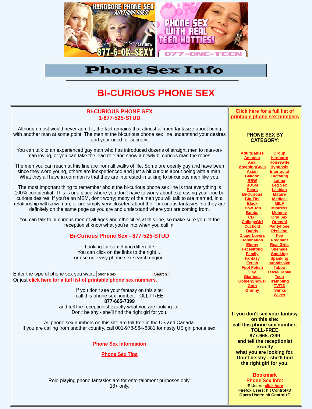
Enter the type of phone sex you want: (54, 273)
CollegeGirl (252, 221)
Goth (252, 285)
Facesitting (252, 249)
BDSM (252, 185)
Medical (279, 199)
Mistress (279, 208)
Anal (252, 162)
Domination (252, 240)
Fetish (252, 263)
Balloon (252, 176)
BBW (252, 180)
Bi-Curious (252, 194)
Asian (252, 171)
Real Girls (279, 244)
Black (252, 203)
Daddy (252, 231)
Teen (279, 276)
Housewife (279, 162)
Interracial (279, 171)
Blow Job (252, 208)
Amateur (252, 157)
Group (279, 153)
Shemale (279, 249)
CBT (252, 217)
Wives (279, 295)
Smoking (279, 253)
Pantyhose (279, 226)
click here (274, 385)
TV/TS (279, 285)
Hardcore (279, 157)
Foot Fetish (252, 267)
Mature (279, 194)
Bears (252, 189)
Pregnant (279, 240)
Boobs (252, 212)
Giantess (252, 276)
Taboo (279, 267)
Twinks (279, 290)
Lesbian (279, 189)
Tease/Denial (280, 272)
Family (252, 253)
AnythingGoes (252, 167)
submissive (279, 263)
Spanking (280, 258)
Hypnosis (280, 167)
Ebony (252, 244)
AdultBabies (252, 153)
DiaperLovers (252, 235)
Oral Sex (279, 217)
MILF (279, 203)
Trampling (279, 281)
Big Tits (252, 199)
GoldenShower (252, 281)
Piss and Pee (279, 233)
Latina (279, 180)
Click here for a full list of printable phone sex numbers (265, 113)
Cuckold (252, 226)
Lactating (279, 176)
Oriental (279, 221)
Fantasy (252, 258)
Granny (252, 290)
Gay (252, 272)
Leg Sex (279, 185)
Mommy (279, 212)
